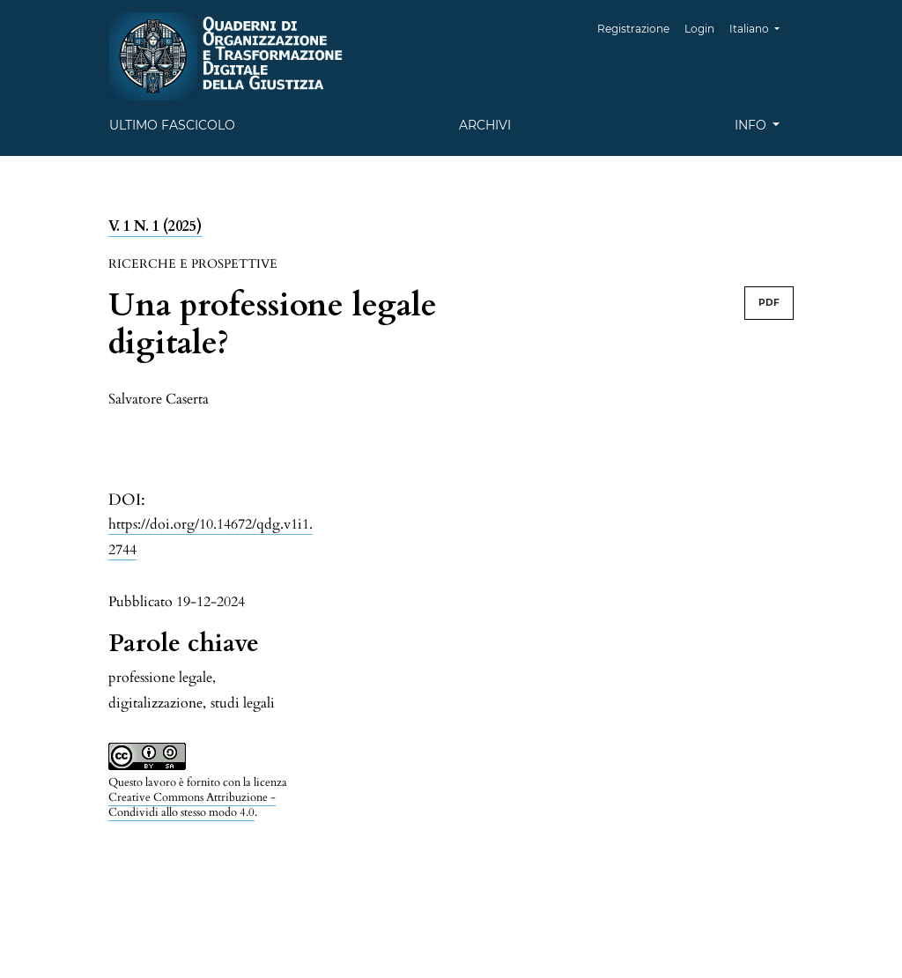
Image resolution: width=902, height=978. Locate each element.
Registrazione (633, 28)
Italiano (761, 27)
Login (699, 28)
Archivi (485, 125)
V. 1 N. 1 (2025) (155, 226)
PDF (769, 302)
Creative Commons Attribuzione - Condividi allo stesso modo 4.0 (192, 804)
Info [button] (752, 125)
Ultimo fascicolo (172, 125)
